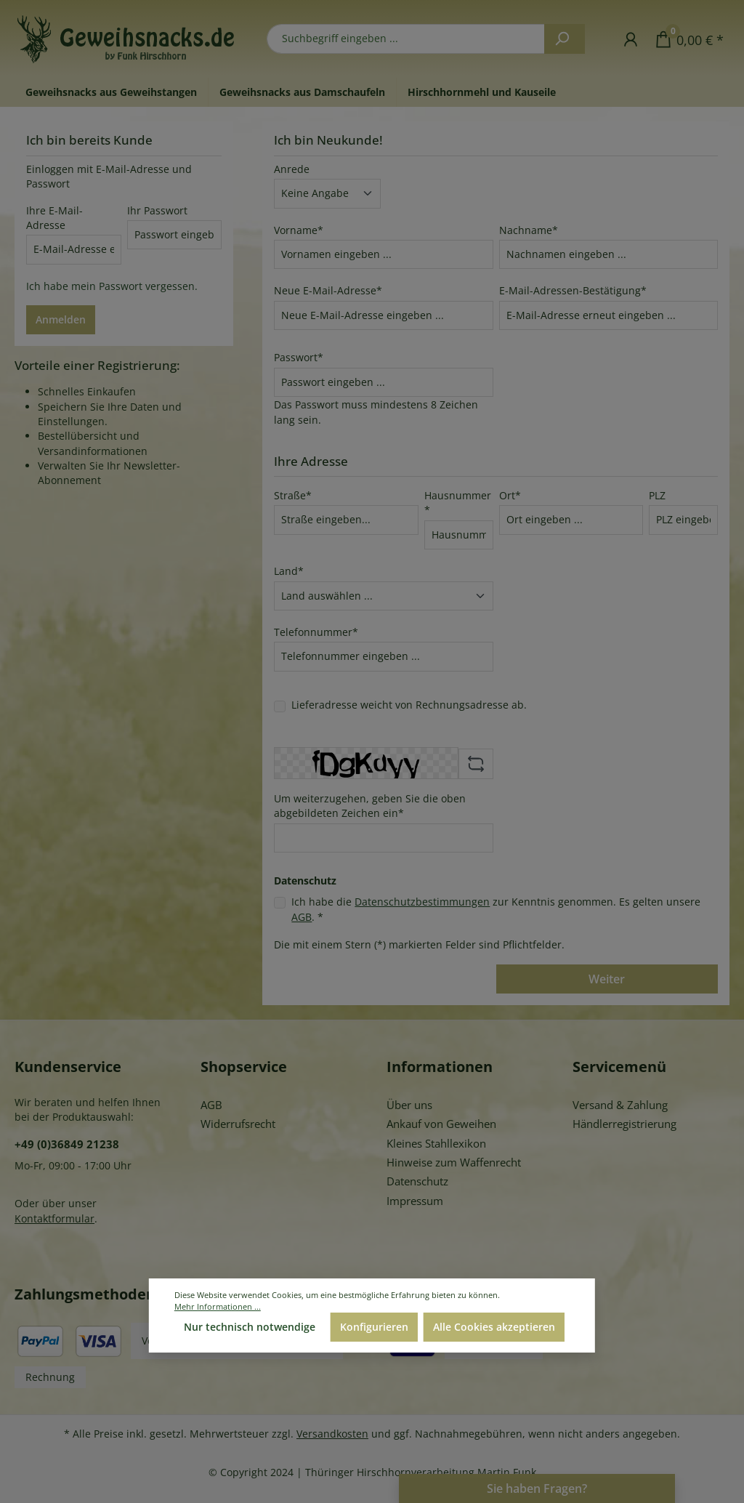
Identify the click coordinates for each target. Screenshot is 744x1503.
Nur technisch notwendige (249, 1327)
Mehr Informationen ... (217, 1306)
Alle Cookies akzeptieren (494, 1327)
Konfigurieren (374, 1327)
